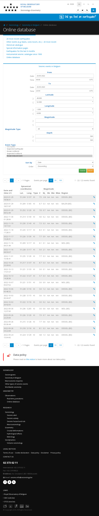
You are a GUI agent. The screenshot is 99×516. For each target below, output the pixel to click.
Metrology (11, 437)
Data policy (35, 453)
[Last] (18, 180)
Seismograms (10, 375)
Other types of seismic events (16, 384)
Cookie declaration (22, 453)
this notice (30, 359)
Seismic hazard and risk (16, 421)
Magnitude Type (12, 129)
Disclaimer (45, 453)
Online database (13, 57)
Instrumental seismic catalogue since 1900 (24, 54)
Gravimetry (9, 427)
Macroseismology (13, 424)
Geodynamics (10, 440)
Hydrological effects (14, 434)
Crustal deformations (15, 431)
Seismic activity (12, 418)
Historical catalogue (14, 45)
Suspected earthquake (49, 149)
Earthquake (49, 146)
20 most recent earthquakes (18, 39)
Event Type (10, 145)
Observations (10, 395)
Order (31, 166)
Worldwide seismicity (13, 387)
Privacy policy (56, 453)
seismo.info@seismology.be (21, 477)
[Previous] (8, 180)
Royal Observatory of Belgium (15, 494)
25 (51, 180)
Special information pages (17, 48)
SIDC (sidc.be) (9, 498)
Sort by (29, 162)
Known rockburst (49, 151)
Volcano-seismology (14, 443)
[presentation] (33, 98)
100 (60, 180)
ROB (70, 4)
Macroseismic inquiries (14, 381)
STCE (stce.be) (9, 502)
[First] (5, 180)
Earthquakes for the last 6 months (20, 51)
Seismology (14, 25)
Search (82, 171)
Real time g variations (15, 399)
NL (88, 4)
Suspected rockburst (49, 153)
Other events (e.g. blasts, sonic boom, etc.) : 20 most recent (31, 42)
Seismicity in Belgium (31, 25)
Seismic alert (12, 415)
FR (84, 4)
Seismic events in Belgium (49, 66)
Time (32, 80)
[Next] (15, 180)
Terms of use (8, 453)
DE (93, 4)
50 (55, 180)
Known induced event (49, 156)
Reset (90, 171)
